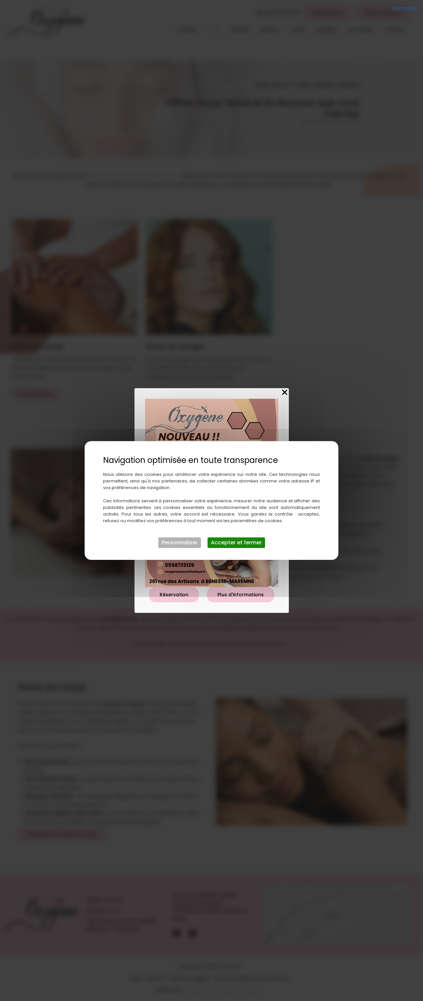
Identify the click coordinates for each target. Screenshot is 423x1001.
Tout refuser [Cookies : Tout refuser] (404, 8)
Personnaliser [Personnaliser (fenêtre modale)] (180, 542)
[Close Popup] (285, 392)
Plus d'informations (240, 594)
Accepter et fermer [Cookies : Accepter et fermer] (236, 542)
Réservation (174, 594)
